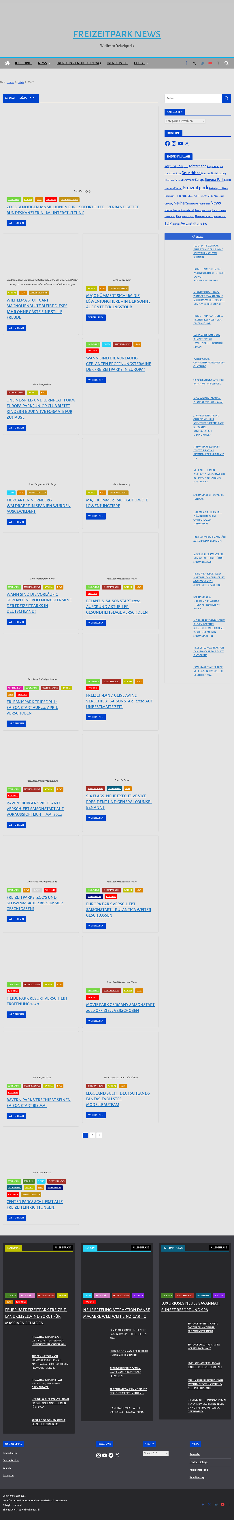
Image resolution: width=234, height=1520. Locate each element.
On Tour (37, 890)
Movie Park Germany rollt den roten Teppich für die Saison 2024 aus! (208, 558)
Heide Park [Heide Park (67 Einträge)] (180, 195)
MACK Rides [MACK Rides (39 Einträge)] (208, 196)
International (114, 789)
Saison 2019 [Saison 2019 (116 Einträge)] (219, 210)
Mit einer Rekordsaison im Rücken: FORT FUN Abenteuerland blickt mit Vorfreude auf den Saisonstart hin (209, 628)
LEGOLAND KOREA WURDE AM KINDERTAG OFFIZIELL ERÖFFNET (205, 1365)
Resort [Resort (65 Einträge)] (198, 210)
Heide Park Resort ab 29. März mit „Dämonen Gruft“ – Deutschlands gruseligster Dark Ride (209, 580)
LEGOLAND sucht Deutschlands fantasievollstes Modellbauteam (118, 1099)
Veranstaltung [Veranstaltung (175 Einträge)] (191, 223)
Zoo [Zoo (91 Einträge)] (205, 223)
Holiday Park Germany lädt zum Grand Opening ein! (209, 539)
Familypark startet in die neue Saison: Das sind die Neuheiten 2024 (208, 671)
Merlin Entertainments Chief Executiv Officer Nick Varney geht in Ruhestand (205, 1384)
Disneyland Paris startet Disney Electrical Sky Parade (127, 1410)
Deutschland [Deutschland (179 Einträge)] (191, 173)
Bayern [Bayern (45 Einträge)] (220, 166)
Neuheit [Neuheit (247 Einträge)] (180, 203)
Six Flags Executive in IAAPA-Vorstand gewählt (204, 1346)
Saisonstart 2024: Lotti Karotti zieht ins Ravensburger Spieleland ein (208, 453)
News (42, 63)
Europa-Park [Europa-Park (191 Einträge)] (214, 179)
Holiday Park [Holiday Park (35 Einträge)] (192, 196)
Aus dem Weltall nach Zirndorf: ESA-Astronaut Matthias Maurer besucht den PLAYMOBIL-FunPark (209, 298)
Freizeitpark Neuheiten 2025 (79, 63)
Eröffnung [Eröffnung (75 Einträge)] (188, 180)
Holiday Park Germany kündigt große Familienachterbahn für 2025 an (208, 341)
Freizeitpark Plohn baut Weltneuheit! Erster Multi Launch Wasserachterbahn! (209, 275)
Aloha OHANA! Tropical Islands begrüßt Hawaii (208, 400)
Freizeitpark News (117, 34)
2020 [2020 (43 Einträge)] (186, 167)
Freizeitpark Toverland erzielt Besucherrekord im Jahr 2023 (128, 1391)
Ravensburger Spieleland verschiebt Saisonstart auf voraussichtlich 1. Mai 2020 (35, 809)
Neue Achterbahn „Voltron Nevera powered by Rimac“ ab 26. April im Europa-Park (209, 476)
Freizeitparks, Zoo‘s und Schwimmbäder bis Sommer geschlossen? (35, 903)
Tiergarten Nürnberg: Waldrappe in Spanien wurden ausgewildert (39, 506)
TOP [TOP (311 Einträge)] (168, 223)
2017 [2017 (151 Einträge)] (168, 166)
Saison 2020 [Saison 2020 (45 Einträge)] (170, 216)
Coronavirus (13, 200)
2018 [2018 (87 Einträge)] (174, 166)
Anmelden (195, 1454)
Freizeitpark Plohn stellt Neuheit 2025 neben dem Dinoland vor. (208, 320)
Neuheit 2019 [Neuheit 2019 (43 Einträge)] (192, 204)
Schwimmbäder (94, 897)
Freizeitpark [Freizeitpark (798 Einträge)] (195, 187)
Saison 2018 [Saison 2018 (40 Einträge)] (206, 211)
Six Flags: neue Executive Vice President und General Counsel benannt (119, 802)
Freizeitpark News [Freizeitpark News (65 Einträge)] (218, 188)
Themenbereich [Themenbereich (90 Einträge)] (204, 216)
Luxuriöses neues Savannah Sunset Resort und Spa (190, 1306)
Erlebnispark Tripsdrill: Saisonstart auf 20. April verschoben (32, 707)
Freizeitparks (117, 63)
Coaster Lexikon (11, 1460)
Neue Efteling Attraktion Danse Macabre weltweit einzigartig (208, 652)
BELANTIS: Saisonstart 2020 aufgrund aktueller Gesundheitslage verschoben (117, 607)
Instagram (8, 1475)
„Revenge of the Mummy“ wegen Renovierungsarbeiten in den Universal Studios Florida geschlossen (207, 1406)
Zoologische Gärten (69, 200)
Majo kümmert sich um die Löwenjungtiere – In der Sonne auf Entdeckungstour (118, 301)
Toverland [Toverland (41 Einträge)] (176, 224)
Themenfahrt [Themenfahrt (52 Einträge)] (220, 216)
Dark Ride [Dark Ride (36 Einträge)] (177, 173)
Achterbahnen (14, 688)
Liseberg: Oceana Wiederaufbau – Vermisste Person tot (129, 1353)
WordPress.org (197, 1477)
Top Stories (23, 63)
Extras (139, 63)
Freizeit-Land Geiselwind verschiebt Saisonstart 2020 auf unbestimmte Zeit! (119, 701)
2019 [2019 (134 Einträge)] (180, 166)
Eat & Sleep (28, 1181)
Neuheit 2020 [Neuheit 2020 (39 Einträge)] (204, 204)
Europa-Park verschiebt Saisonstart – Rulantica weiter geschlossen (118, 910)
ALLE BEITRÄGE (63, 1247)
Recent (197, 236)
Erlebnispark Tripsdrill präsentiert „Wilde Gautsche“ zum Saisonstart (207, 518)
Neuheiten (138, 1295)
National (28, 200)
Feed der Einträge (199, 1462)
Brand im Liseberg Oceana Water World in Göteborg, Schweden (125, 1372)
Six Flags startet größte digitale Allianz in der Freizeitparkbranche (203, 1327)
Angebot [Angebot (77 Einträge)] (212, 166)
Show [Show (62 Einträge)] (178, 216)
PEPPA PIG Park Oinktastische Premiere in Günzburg (209, 363)
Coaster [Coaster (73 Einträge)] (169, 173)
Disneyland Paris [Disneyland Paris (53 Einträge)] (209, 173)
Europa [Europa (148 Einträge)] (200, 179)
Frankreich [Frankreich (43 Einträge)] (169, 189)
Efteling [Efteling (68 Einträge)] (221, 173)
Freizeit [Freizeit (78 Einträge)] (178, 188)
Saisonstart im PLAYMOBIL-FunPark (208, 497)
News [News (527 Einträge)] (215, 203)
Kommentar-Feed (199, 1470)
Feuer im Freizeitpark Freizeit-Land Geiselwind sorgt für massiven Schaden (208, 252)
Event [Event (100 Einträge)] (227, 179)
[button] (49, 63)
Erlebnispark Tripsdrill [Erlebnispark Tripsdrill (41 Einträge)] (174, 180)
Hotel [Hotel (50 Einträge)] (200, 196)
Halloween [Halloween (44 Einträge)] (169, 196)
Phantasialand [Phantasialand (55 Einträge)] (187, 210)
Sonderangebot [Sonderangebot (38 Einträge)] (188, 217)
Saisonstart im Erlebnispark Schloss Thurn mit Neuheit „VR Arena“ (206, 603)
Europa (107, 344)
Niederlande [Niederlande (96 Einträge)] (172, 210)
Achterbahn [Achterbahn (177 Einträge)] (197, 166)
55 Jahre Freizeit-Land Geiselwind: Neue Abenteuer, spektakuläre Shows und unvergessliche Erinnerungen (208, 425)
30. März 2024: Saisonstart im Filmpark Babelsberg (208, 382)
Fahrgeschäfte (26, 1295)
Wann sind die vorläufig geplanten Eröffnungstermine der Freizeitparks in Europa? (118, 364)
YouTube (7, 1468)
